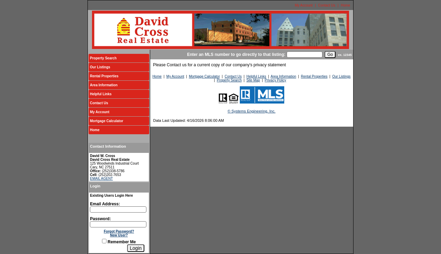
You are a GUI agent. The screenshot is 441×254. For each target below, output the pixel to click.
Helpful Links (101, 94)
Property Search (103, 58)
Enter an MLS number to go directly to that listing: (236, 54)
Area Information (103, 85)
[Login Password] (118, 224)
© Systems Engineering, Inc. (252, 111)
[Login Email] (118, 209)
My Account (304, 5)
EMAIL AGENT (101, 178)
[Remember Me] (104, 241)
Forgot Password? (119, 231)
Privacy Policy (275, 80)
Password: (100, 218)
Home (345, 5)
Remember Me (119, 242)
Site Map (253, 80)
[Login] (135, 248)
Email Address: (105, 204)
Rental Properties (104, 76)
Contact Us (326, 5)
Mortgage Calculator (106, 121)
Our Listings (100, 67)
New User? (119, 235)
